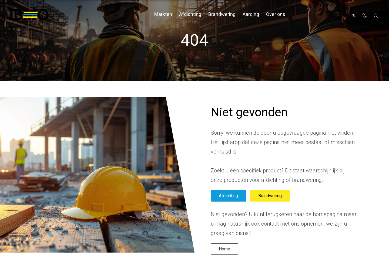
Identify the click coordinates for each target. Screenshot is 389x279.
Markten (163, 14)
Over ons (275, 14)
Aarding (251, 14)
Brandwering (222, 14)
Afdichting (190, 14)
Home (224, 249)
